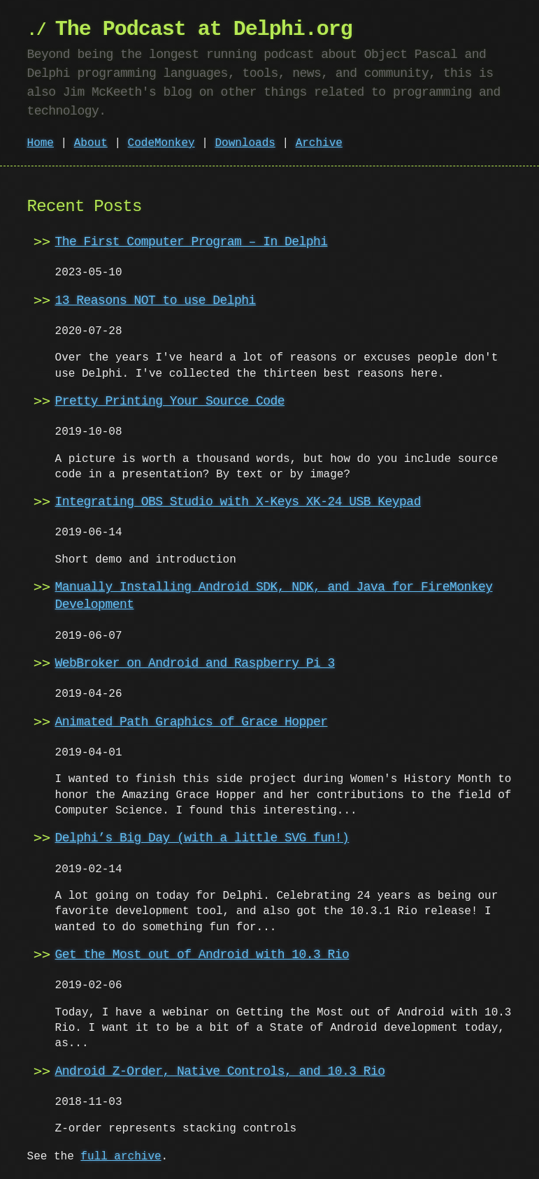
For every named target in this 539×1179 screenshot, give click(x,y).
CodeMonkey (161, 143)
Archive (319, 143)
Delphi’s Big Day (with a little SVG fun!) (202, 838)
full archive (120, 1156)
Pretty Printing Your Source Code (170, 401)
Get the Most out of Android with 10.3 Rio (202, 954)
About (91, 143)
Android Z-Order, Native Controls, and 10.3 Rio (220, 1071)
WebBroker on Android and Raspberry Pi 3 (195, 663)
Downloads (245, 143)
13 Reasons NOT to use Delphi (155, 300)
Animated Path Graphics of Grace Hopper (191, 722)
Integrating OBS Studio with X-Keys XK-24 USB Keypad (238, 501)
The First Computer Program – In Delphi (191, 241)
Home (40, 143)
